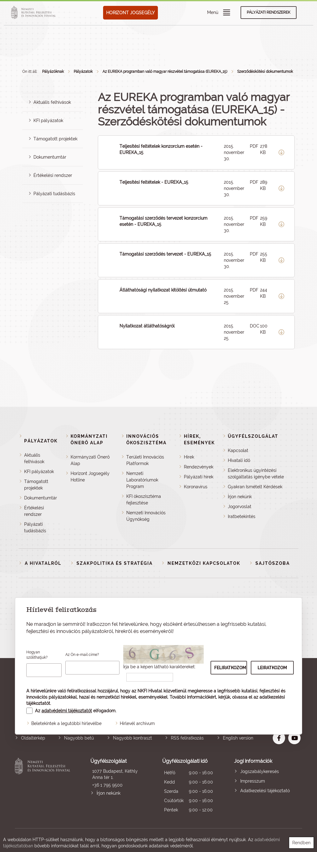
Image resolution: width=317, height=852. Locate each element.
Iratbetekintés (241, 516)
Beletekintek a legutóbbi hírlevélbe (66, 723)
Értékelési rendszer (52, 175)
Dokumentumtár (49, 157)
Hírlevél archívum (137, 723)
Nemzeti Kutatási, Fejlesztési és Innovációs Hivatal (43, 786)
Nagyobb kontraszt (132, 738)
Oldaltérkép (33, 738)
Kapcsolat (238, 450)
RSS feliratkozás (187, 738)
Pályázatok (83, 71)
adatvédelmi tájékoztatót (66, 710)
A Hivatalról (43, 563)
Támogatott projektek (55, 138)
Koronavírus (195, 486)
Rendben (301, 842)
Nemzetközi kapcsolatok (203, 563)
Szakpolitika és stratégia (114, 563)
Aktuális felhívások (52, 102)
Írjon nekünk (240, 496)
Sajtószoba (272, 563)
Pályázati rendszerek (268, 12)
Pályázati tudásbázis (54, 193)
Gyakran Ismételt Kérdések (255, 486)
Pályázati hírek (198, 476)
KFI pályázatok (48, 120)
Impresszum (252, 781)
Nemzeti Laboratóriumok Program (142, 480)
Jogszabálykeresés (259, 771)
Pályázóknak (53, 71)
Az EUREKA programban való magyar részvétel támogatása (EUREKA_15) (164, 71)
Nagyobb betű (79, 738)
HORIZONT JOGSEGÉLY (130, 12)
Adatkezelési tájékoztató (265, 790)
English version (238, 738)
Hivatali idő (239, 460)
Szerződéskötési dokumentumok (265, 71)
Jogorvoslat (239, 506)
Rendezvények (198, 466)
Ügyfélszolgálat (253, 436)
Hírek (189, 457)
